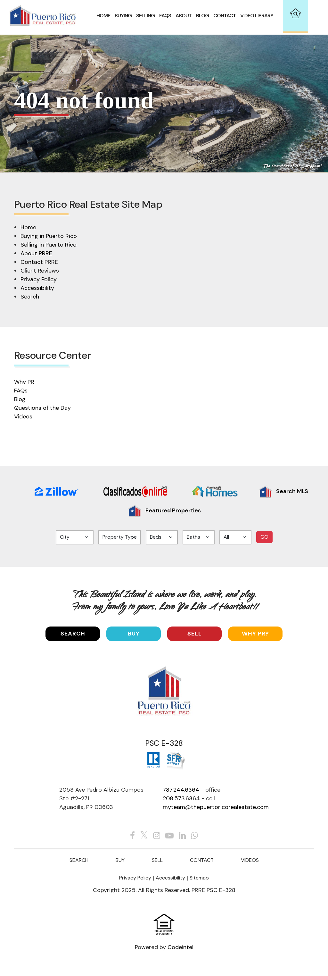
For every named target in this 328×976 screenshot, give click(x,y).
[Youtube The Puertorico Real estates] (169, 835)
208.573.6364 (181, 798)
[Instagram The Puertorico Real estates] (156, 835)
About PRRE (36, 253)
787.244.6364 (181, 790)
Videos (23, 416)
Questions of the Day (42, 408)
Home (103, 15)
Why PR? (255, 633)
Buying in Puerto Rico (48, 236)
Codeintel (180, 947)
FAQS (165, 15)
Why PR (24, 382)
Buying (123, 15)
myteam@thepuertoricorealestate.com (216, 807)
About (184, 15)
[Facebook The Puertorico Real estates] (132, 835)
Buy (134, 633)
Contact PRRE (39, 262)
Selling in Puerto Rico (48, 244)
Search (29, 296)
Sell (194, 633)
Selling (145, 15)
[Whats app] (194, 835)
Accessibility (37, 288)
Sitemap (199, 877)
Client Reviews (39, 270)
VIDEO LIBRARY (256, 15)
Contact (224, 15)
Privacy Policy (38, 279)
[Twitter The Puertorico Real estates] (144, 835)
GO (264, 537)
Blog (202, 15)
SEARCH (73, 633)
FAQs (21, 390)
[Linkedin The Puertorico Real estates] (182, 835)
